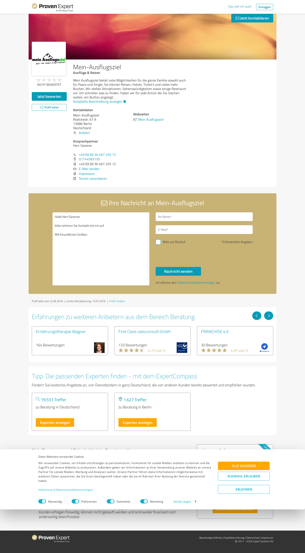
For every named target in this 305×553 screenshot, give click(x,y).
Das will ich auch (240, 6)
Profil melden (117, 301)
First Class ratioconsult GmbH (144, 331)
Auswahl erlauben (243, 519)
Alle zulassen (244, 509)
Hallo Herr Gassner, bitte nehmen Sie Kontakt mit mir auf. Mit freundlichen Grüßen (101, 248)
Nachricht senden (178, 271)
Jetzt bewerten (49, 96)
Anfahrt (84, 132)
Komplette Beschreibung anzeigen (99, 101)
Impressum (46, 533)
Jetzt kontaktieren (252, 18)
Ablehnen (244, 532)
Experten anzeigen (55, 422)
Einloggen (264, 7)
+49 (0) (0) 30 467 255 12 (97, 154)
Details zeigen (182, 545)
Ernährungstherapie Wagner (61, 331)
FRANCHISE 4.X (215, 331)
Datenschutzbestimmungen (74, 533)
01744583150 (89, 159)
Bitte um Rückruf (174, 242)
